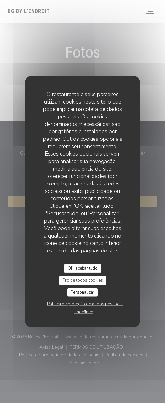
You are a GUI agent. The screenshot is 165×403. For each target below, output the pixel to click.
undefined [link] (83, 312)
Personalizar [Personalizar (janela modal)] (82, 292)
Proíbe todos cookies (82, 280)
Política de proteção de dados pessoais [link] (85, 304)
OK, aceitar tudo (83, 268)
